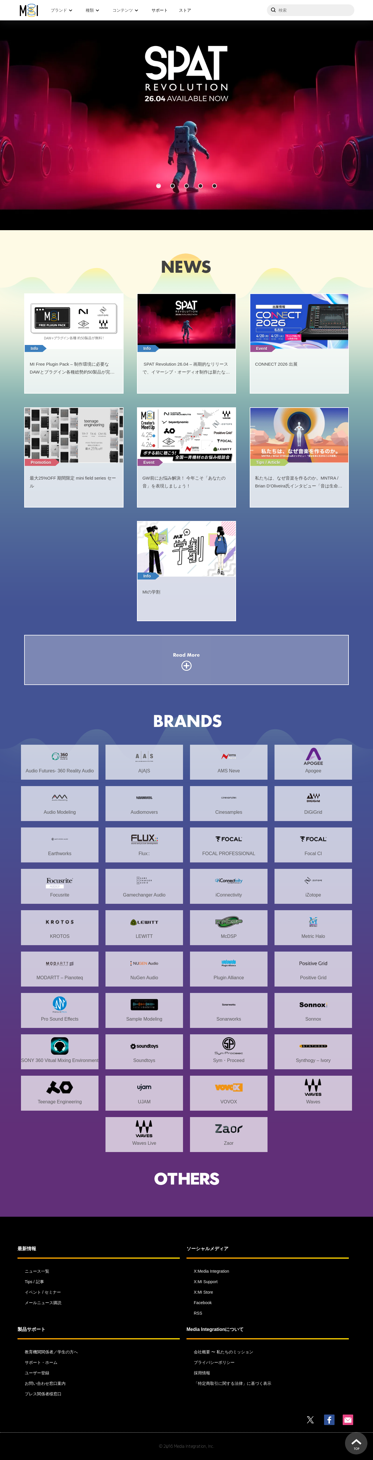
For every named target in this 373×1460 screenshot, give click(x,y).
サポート (160, 10)
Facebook (203, 1302)
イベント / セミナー (43, 1292)
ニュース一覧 (37, 1271)
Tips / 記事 (34, 1281)
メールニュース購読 (43, 1302)
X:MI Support (206, 1281)
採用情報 (202, 1373)
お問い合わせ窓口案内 (45, 1383)
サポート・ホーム (41, 1362)
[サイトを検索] (310, 10)
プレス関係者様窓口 (43, 1394)
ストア (185, 10)
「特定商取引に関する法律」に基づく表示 (232, 1383)
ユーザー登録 (37, 1373)
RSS (198, 1313)
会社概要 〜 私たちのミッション (223, 1352)
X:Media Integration (211, 1271)
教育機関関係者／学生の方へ (51, 1352)
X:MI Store (203, 1292)
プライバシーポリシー (214, 1362)
